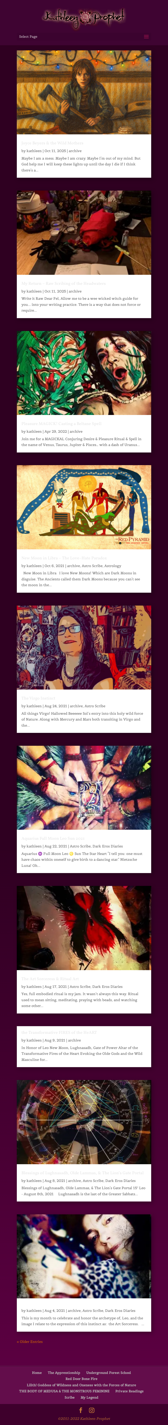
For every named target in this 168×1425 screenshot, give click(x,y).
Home (37, 1373)
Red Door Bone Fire (81, 1379)
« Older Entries (30, 1341)
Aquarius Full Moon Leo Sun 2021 (53, 839)
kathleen (34, 151)
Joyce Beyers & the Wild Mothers (52, 143)
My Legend (89, 1397)
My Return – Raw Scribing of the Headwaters (63, 284)
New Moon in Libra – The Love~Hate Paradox (64, 558)
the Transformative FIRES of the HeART (59, 1033)
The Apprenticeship (64, 1373)
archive (75, 151)
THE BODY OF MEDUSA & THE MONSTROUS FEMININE (64, 1391)
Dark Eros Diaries (108, 846)
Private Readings (129, 1391)
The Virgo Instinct (38, 698)
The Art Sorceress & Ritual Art (50, 979)
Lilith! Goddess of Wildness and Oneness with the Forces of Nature (81, 1385)
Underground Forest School (108, 1373)
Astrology (112, 566)
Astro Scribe (92, 566)
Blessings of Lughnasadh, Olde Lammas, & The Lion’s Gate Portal (82, 1173)
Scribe (70, 1397)
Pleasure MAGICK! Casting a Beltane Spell (61, 424)
